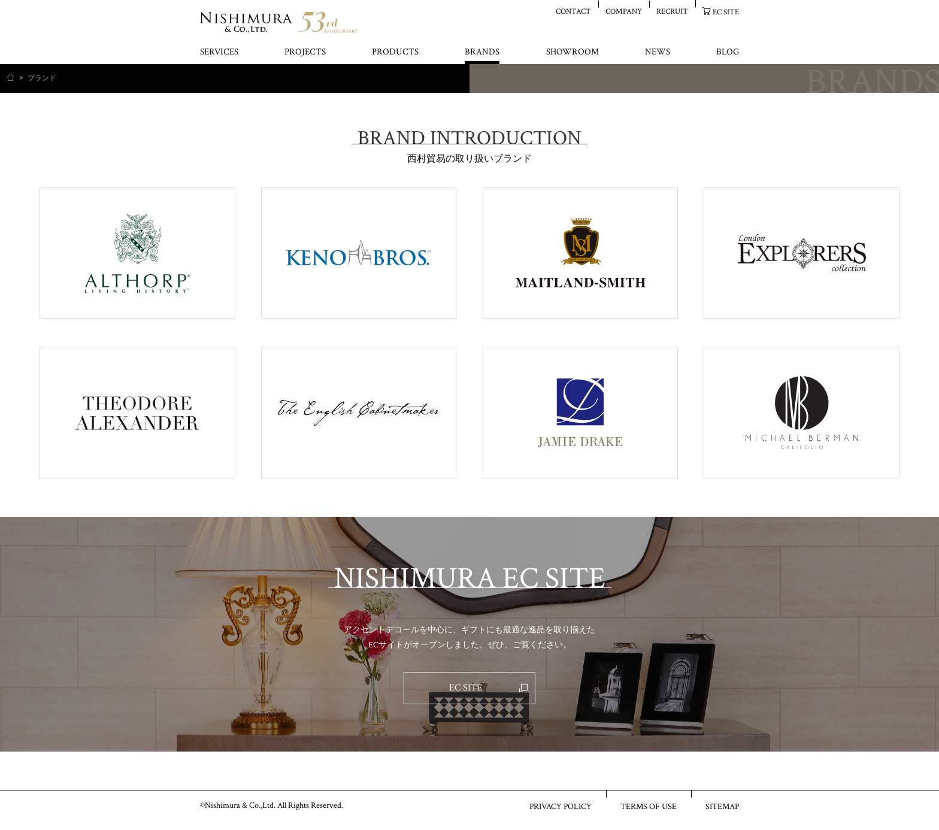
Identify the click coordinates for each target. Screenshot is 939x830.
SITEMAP (722, 806)
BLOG (727, 52)
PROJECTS (305, 52)
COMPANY (623, 11)
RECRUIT (672, 11)
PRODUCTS (395, 52)
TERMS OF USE (648, 806)
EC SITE (726, 11)
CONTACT (573, 11)
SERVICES (219, 52)
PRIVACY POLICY (560, 806)
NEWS (657, 52)
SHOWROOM (572, 52)
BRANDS (482, 52)
